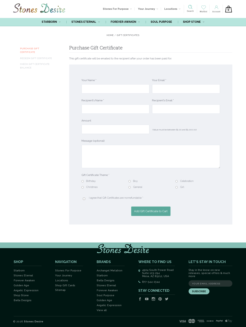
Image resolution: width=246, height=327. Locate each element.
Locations (172, 8)
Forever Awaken (125, 21)
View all (102, 310)
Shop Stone (193, 21)
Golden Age (21, 285)
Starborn (51, 21)
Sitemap (60, 290)
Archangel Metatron (109, 270)
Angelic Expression (26, 290)
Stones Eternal (85, 21)
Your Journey (148, 8)
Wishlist (203, 11)
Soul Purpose (161, 21)
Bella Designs (23, 300)
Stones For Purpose (117, 8)
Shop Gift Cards (65, 285)
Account (216, 11)
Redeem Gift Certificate (36, 58)
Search (190, 11)
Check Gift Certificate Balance (35, 66)
